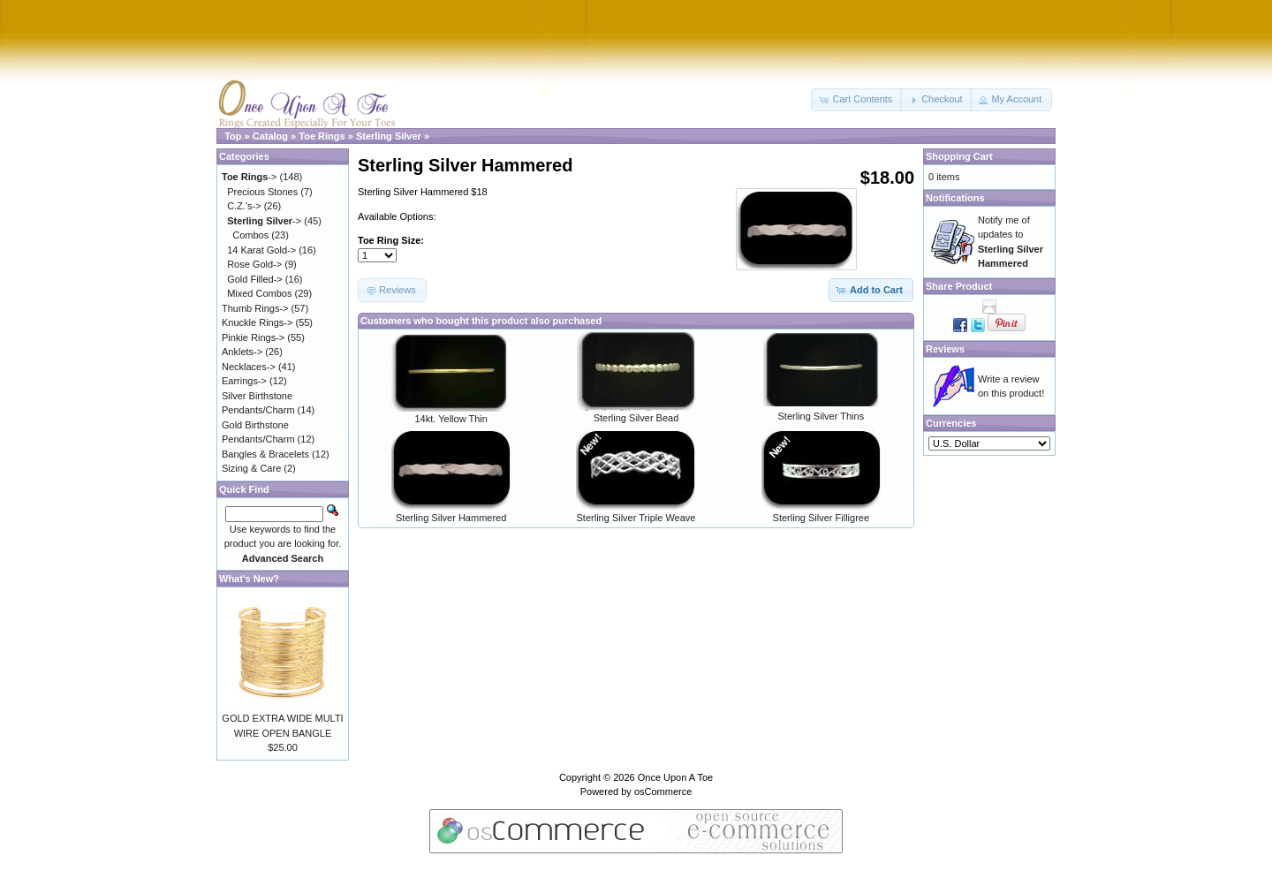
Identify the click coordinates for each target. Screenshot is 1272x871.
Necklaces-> (249, 366)
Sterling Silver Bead (636, 418)
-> (249, 176)
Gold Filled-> (255, 279)
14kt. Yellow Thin (450, 418)
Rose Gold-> (254, 264)
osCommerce (663, 791)
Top (232, 136)
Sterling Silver (388, 136)
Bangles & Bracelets (265, 454)
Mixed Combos (259, 293)
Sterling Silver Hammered (451, 517)
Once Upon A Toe (675, 777)
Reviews (945, 349)
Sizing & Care (251, 468)
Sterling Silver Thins (821, 416)
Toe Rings (321, 136)
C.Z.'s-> (244, 206)
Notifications (955, 198)
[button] (857, 99)
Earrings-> (244, 380)
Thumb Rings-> (255, 308)
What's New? (249, 578)
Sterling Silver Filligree (821, 517)
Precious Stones (262, 191)
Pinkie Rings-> (253, 337)
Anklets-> (242, 351)
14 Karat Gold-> (261, 250)
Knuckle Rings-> (257, 322)
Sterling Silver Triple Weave (636, 517)
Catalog (270, 136)
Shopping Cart (959, 156)
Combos (250, 235)
